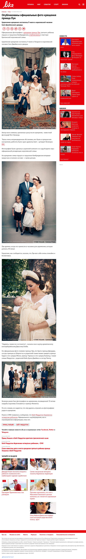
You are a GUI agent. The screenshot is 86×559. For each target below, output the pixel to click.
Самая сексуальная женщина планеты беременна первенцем (41, 472)
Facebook (44, 430)
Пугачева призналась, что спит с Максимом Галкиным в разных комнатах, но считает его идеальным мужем (43, 495)
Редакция (34, 534)
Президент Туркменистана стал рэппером (13, 493)
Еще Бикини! (64, 159)
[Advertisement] (16, 514)
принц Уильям (8, 425)
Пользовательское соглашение (65, 534)
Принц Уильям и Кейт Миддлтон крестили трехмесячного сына (25, 438)
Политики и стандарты (46, 534)
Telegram (5, 432)
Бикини (65, 4)
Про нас (4, 534)
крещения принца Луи (32, 32)
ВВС (3, 144)
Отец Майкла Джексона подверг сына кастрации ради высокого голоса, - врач (41, 517)
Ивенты (25, 534)
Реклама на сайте (15, 534)
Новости (63, 36)
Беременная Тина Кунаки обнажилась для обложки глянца (77, 115)
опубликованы (34, 35)
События (47, 4)
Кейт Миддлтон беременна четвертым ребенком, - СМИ (22, 443)
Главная (4, 11)
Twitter (51, 430)
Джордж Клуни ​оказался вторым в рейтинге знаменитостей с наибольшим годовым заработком (14, 473)
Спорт (56, 4)
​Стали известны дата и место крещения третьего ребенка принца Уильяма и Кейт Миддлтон (26, 449)
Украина (30, 4)
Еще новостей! (65, 103)
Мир (38, 4)
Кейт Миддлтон (22, 425)
